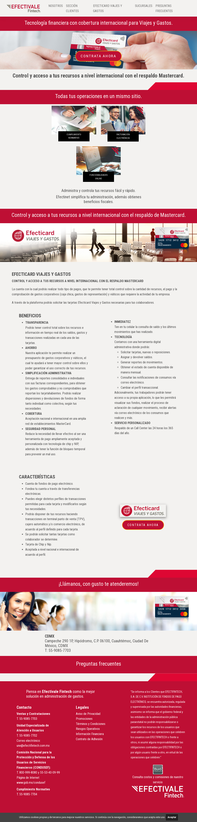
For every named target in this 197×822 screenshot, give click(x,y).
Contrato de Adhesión (89, 739)
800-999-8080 (28, 772)
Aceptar (172, 817)
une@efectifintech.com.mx (33, 745)
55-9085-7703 (28, 719)
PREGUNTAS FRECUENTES (164, 8)
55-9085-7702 (28, 735)
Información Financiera (90, 734)
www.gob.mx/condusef (31, 782)
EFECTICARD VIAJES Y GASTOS (107, 8)
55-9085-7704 (28, 794)
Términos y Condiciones (90, 724)
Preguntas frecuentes (98, 664)
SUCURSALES (143, 6)
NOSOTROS (55, 6)
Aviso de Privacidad (88, 714)
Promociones (84, 719)
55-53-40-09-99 (50, 772)
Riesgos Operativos (88, 729)
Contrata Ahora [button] (98, 56)
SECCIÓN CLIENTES (72, 8)
